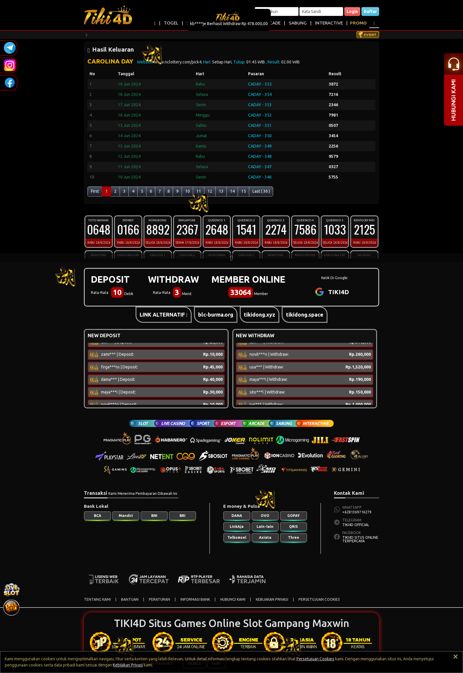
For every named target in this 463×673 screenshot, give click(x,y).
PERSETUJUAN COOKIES (319, 599)
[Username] (277, 11)
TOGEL (171, 22)
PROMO (358, 22)
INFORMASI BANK (195, 599)
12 (210, 191)
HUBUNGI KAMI (232, 599)
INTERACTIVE (329, 22)
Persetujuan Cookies (315, 658)
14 (232, 191)
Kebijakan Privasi (128, 665)
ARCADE (272, 22)
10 (187, 191)
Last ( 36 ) (261, 191)
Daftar (370, 11)
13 (221, 191)
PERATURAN (159, 599)
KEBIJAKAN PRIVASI (272, 599)
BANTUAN (129, 599)
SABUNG (298, 22)
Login (352, 11)
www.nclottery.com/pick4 (177, 62)
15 (243, 191)
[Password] (321, 11)
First (95, 191)
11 (198, 191)
